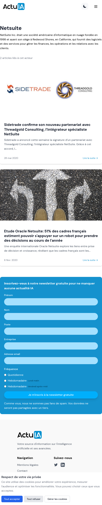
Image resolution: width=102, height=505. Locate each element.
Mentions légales (27, 465)
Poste (7, 324)
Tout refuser (33, 499)
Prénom (8, 295)
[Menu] (95, 6)
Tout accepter (12, 499)
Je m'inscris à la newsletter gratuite (51, 395)
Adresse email (12, 354)
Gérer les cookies (57, 499)
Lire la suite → (90, 158)
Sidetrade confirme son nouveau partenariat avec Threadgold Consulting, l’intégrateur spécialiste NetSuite (47, 129)
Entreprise (10, 339)
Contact (22, 471)
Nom (6, 309)
